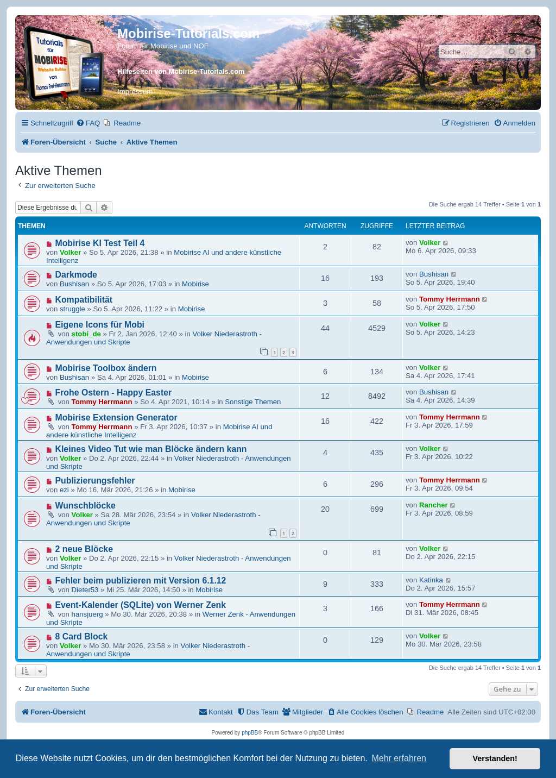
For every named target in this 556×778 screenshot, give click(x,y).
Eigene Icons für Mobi (99, 324)
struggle (72, 309)
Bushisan (74, 284)
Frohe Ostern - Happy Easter (113, 392)
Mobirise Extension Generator (116, 417)
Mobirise (195, 284)
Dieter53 (85, 590)
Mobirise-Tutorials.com (188, 33)
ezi (64, 490)
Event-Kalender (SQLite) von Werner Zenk (140, 605)
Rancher (433, 505)
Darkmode (76, 274)
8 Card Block (81, 636)
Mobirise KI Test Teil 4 (100, 243)
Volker (70, 252)
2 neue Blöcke (84, 549)
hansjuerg (87, 614)
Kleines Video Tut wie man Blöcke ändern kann (151, 449)
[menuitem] (88, 123)
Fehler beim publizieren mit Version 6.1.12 (140, 580)
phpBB (250, 733)
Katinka (431, 580)
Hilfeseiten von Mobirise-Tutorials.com (180, 71)
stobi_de (86, 334)
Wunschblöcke (85, 505)
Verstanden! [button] (495, 758)
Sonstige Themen (253, 402)
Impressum (135, 91)
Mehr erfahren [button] (398, 758)
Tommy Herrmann (449, 299)
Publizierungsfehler (95, 480)
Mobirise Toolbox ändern (106, 368)
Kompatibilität (84, 299)
